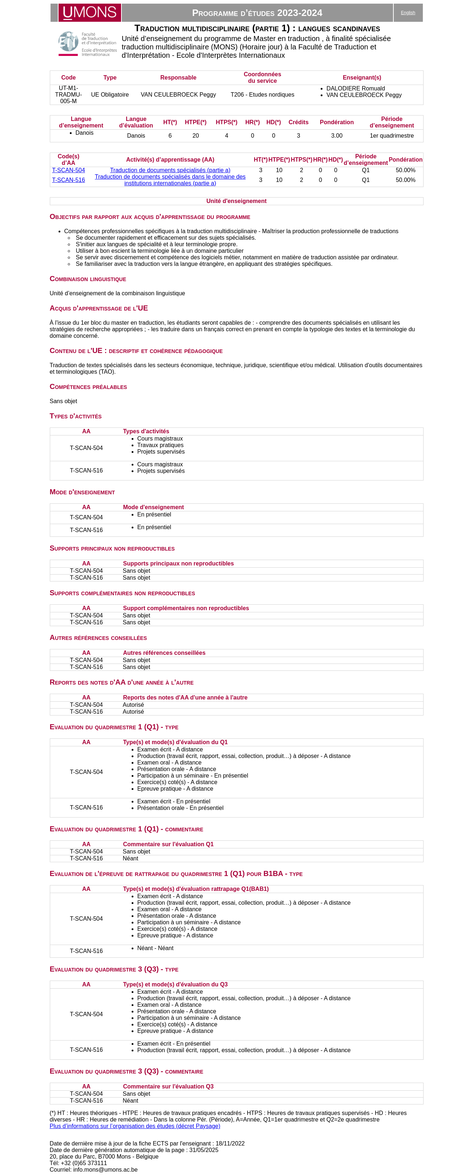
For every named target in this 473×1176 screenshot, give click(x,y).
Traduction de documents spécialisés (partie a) (170, 170)
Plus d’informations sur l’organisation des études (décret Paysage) (135, 1126)
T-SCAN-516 (68, 180)
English (408, 12)
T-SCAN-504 (68, 170)
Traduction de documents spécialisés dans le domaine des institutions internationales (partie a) (170, 180)
